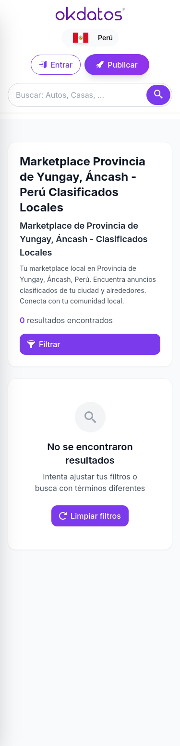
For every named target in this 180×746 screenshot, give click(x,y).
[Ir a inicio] (90, 13)
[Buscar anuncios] (90, 95)
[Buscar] (158, 95)
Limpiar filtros (90, 516)
